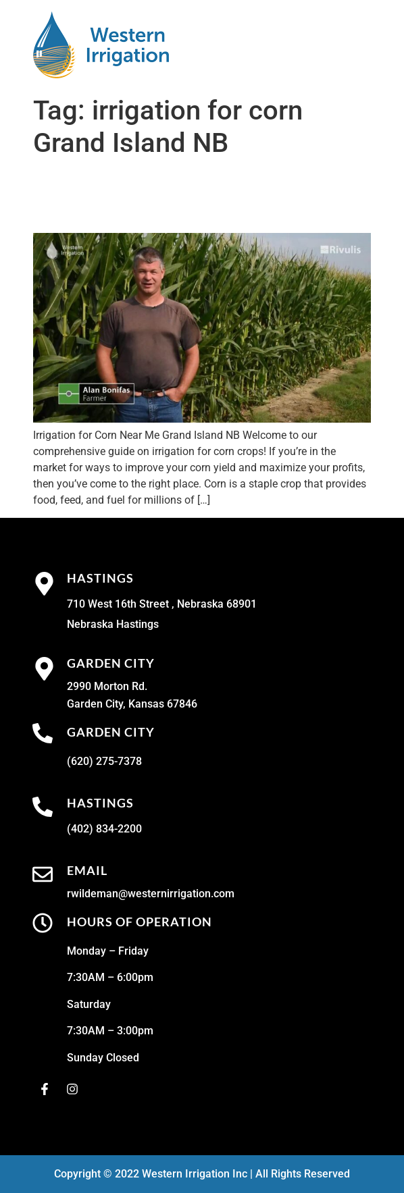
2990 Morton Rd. (107, 686)
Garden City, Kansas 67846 (132, 703)
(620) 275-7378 (104, 761)
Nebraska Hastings (113, 624)
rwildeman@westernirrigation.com (150, 893)
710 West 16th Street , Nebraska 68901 (162, 604)
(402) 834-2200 (104, 828)
